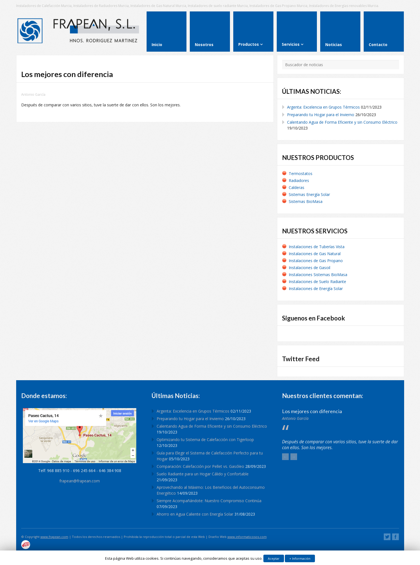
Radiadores (299, 180)
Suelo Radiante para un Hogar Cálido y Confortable (203, 474)
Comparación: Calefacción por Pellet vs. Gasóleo (200, 466)
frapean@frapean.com (79, 480)
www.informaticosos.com (247, 537)
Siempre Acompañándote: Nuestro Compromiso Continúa (209, 500)
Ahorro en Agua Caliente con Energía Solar (195, 514)
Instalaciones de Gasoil (309, 267)
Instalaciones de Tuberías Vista (317, 246)
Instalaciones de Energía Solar (316, 288)
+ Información (299, 558)
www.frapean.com (54, 537)
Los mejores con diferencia (312, 411)
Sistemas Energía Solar (309, 194)
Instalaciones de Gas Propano (316, 260)
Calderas (296, 187)
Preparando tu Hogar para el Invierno (320, 114)
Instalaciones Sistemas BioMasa (318, 274)
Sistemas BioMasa (305, 201)
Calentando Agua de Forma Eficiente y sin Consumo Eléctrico (342, 122)
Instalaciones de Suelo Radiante (317, 281)
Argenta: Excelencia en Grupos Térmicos (323, 107)
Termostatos (300, 173)
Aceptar (274, 558)
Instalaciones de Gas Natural (315, 253)
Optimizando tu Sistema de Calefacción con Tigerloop (205, 439)
